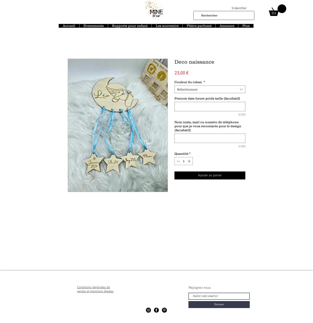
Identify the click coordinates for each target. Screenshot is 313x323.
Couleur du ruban (189, 82)
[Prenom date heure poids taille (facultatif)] (210, 106)
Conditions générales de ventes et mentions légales (95, 289)
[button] (277, 10)
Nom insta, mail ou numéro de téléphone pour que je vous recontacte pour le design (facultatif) (207, 126)
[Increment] (189, 161)
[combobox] (209, 89)
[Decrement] (178, 161)
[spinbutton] (184, 161)
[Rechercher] (223, 15)
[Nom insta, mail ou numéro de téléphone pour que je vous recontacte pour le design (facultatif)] (210, 138)
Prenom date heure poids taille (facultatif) (207, 98)
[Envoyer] (219, 304)
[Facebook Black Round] (156, 310)
